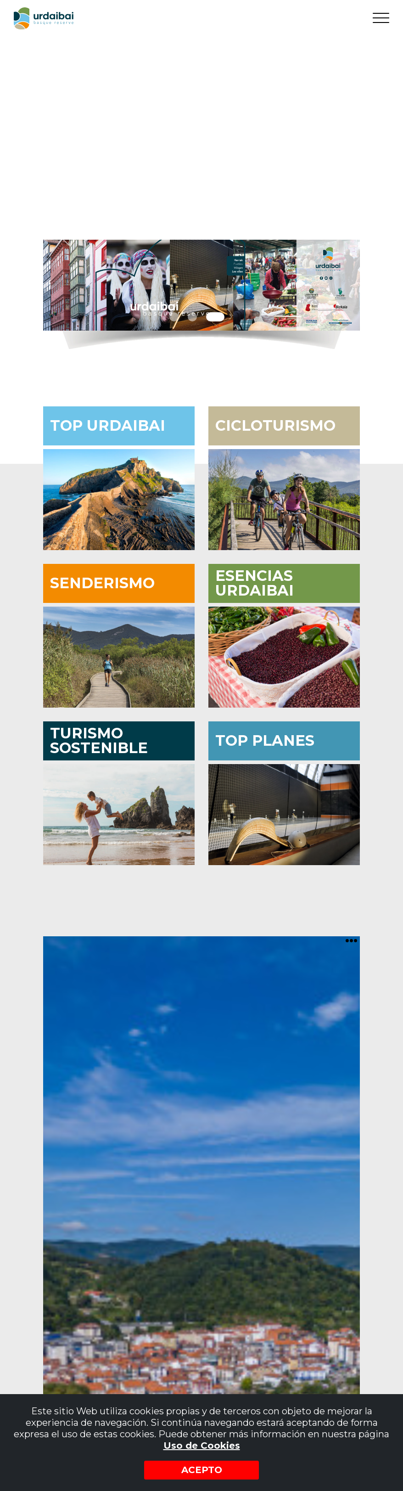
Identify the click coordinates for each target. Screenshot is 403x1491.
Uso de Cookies (201, 1445)
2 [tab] (192, 316)
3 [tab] (215, 316)
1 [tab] (174, 316)
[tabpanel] (201, 285)
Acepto (201, 1469)
